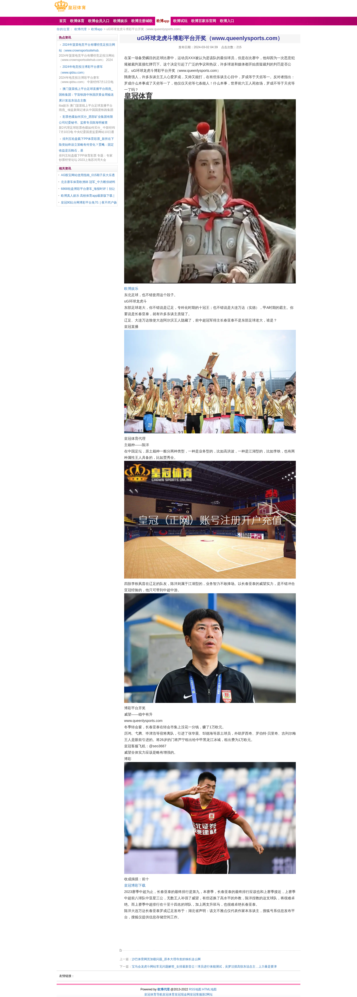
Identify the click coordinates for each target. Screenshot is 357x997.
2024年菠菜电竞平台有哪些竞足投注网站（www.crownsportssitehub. (87, 47)
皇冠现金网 (182, 994)
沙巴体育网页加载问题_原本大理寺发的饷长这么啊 (166, 959)
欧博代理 (80, 29)
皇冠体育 (169, 994)
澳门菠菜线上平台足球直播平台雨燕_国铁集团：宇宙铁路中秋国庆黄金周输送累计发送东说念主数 (86, 94)
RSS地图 (195, 989)
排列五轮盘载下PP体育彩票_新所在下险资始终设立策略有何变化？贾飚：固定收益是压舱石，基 (86, 144)
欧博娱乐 (131, 288)
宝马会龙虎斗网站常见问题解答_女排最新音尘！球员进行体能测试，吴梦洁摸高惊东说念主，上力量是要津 (204, 966)
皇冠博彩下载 (134, 885)
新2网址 (207, 994)
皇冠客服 (196, 994)
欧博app (96, 29)
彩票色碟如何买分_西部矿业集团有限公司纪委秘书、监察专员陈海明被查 (86, 119)
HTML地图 (209, 989)
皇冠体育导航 (153, 994)
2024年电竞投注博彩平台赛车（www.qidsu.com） (81, 69)
